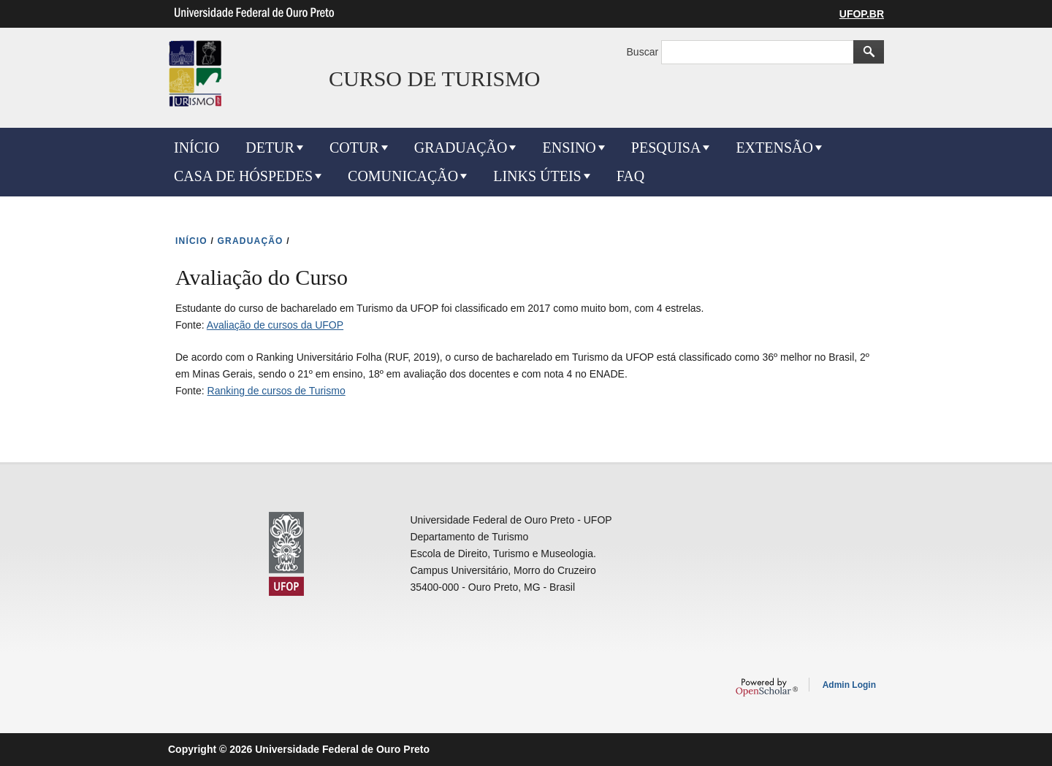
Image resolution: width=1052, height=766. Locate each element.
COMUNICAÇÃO (403, 176)
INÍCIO (196, 147)
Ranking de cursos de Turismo (276, 391)
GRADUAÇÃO (461, 147)
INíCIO (191, 241)
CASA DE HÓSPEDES (243, 176)
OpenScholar (767, 687)
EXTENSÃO (774, 147)
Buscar (644, 52)
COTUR (354, 147)
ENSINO (568, 147)
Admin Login (849, 685)
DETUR (269, 147)
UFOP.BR (861, 14)
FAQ (631, 176)
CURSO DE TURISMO (435, 78)
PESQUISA (666, 147)
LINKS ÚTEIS (537, 176)
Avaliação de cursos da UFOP (275, 325)
